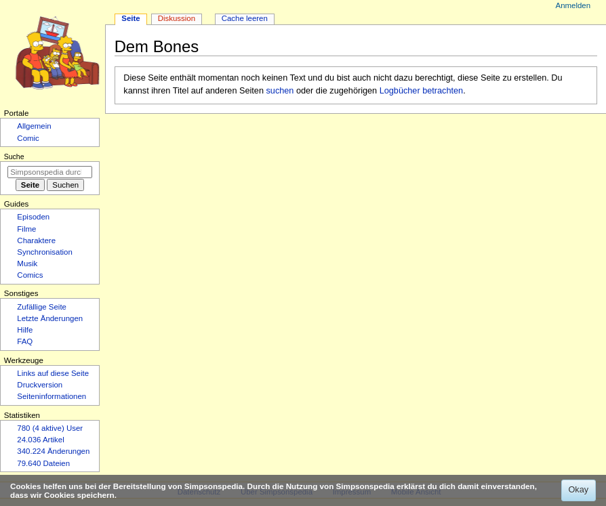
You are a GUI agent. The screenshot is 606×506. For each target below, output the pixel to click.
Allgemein (34, 126)
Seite (130, 18)
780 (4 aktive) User (50, 428)
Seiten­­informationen (51, 396)
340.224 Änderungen (53, 451)
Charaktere (36, 240)
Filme (26, 229)
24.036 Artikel (40, 440)
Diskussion (176, 18)
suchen (280, 91)
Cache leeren (245, 18)
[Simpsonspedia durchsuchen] (49, 172)
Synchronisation (45, 252)
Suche (14, 156)
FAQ (25, 341)
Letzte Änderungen (50, 318)
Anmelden (573, 5)
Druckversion (39, 385)
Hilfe (25, 330)
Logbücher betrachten (421, 91)
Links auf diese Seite (53, 373)
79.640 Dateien (43, 463)
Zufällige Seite (41, 307)
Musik (27, 263)
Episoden (33, 217)
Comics (30, 275)
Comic (28, 138)
